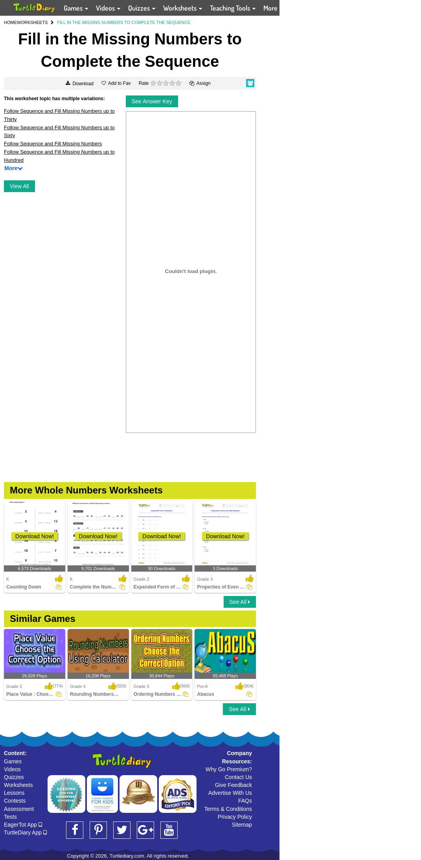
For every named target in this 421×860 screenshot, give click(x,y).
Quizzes (14, 777)
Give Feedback (233, 785)
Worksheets (18, 785)
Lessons (14, 793)
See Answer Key (152, 101)
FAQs (245, 801)
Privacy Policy (235, 817)
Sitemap (242, 824)
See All (240, 602)
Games (13, 761)
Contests (15, 801)
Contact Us (238, 777)
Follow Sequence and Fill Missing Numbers (53, 144)
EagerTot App (23, 824)
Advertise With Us (230, 793)
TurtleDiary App (25, 832)
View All (19, 186)
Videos (12, 769)
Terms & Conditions (228, 809)
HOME (10, 22)
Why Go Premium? (229, 769)
